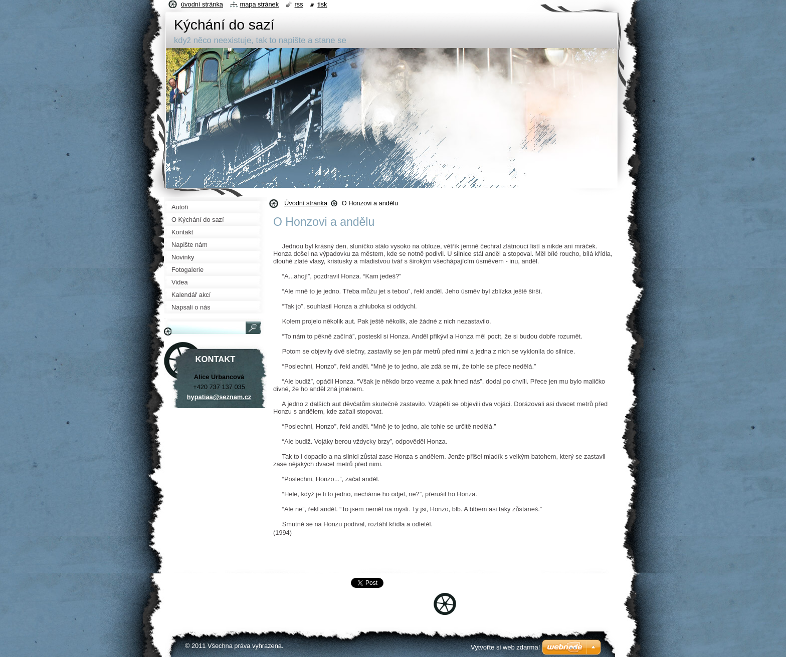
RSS (299, 4)
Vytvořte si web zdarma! (505, 647)
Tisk (322, 4)
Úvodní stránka (305, 203)
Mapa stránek (259, 4)
